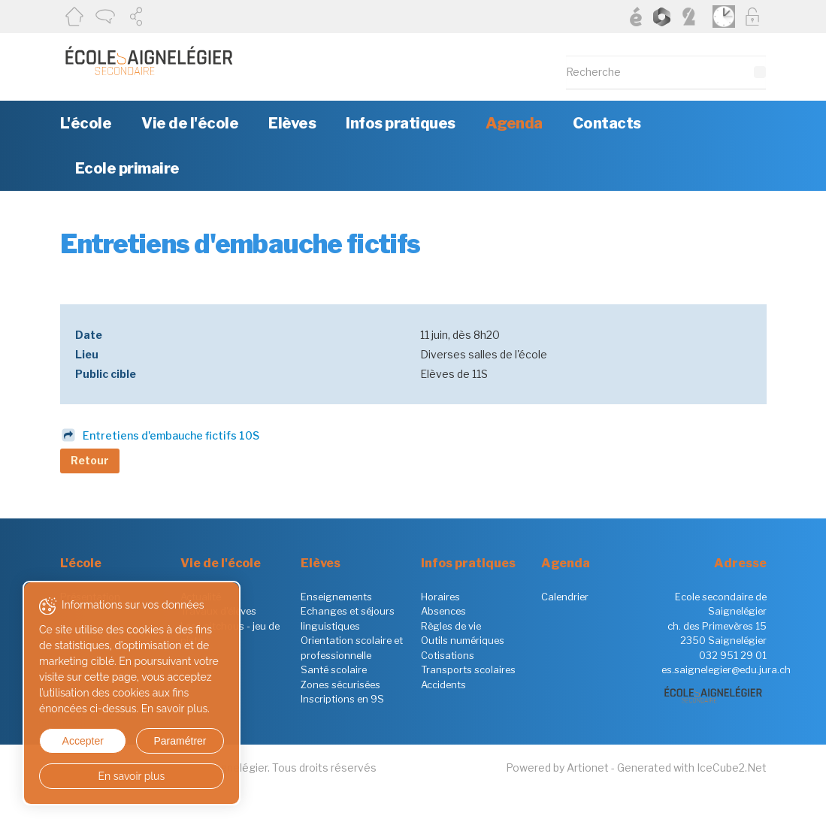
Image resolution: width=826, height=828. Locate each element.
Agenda (514, 123)
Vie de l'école (189, 123)
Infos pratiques (400, 123)
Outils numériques (462, 640)
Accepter (83, 741)
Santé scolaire (334, 669)
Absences (443, 611)
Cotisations (447, 655)
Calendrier (564, 597)
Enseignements (336, 597)
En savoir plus (131, 776)
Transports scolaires (468, 669)
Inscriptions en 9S (342, 699)
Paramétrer (179, 741)
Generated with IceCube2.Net (692, 767)
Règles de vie (451, 626)
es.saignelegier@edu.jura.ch (726, 669)
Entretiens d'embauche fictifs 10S (171, 435)
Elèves (292, 123)
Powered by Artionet (557, 767)
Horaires (440, 597)
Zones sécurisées (340, 684)
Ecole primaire (127, 168)
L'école (86, 123)
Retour (90, 460)
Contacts (607, 123)
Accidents (443, 684)
